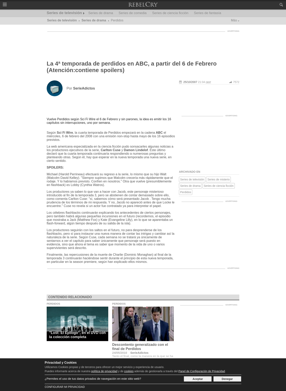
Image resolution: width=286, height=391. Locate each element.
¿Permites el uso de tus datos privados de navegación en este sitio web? (93, 378)
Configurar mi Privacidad (65, 386)
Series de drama (100, 13)
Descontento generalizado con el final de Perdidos (140, 347)
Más (234, 20)
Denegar (227, 379)
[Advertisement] (143, 42)
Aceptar (198, 379)
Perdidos (185, 192)
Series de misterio (218, 179)
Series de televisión (64, 13)
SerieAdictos (139, 352)
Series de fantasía (207, 13)
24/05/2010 (119, 352)
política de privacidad (104, 371)
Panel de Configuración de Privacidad (201, 371)
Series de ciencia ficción (170, 13)
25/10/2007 (190, 82)
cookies (128, 371)
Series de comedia (133, 13)
